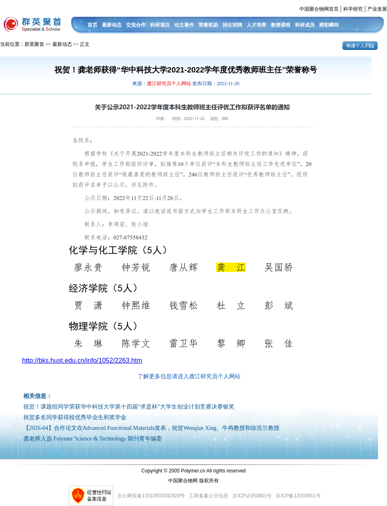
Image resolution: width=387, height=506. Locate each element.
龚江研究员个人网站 (169, 83)
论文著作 (184, 25)
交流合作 (136, 25)
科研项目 (160, 25)
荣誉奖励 (208, 25)
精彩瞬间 (329, 25)
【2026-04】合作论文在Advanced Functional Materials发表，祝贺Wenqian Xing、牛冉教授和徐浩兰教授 (151, 428)
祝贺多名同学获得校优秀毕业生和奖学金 (74, 417)
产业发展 (377, 9)
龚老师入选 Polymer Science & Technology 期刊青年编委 (92, 439)
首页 (92, 25)
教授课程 (280, 25)
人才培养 (256, 25)
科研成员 (305, 25)
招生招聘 (232, 25)
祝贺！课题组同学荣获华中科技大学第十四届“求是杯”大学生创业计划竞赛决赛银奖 (128, 407)
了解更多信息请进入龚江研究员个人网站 (189, 376)
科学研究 (353, 9)
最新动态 (112, 25)
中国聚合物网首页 (319, 9)
